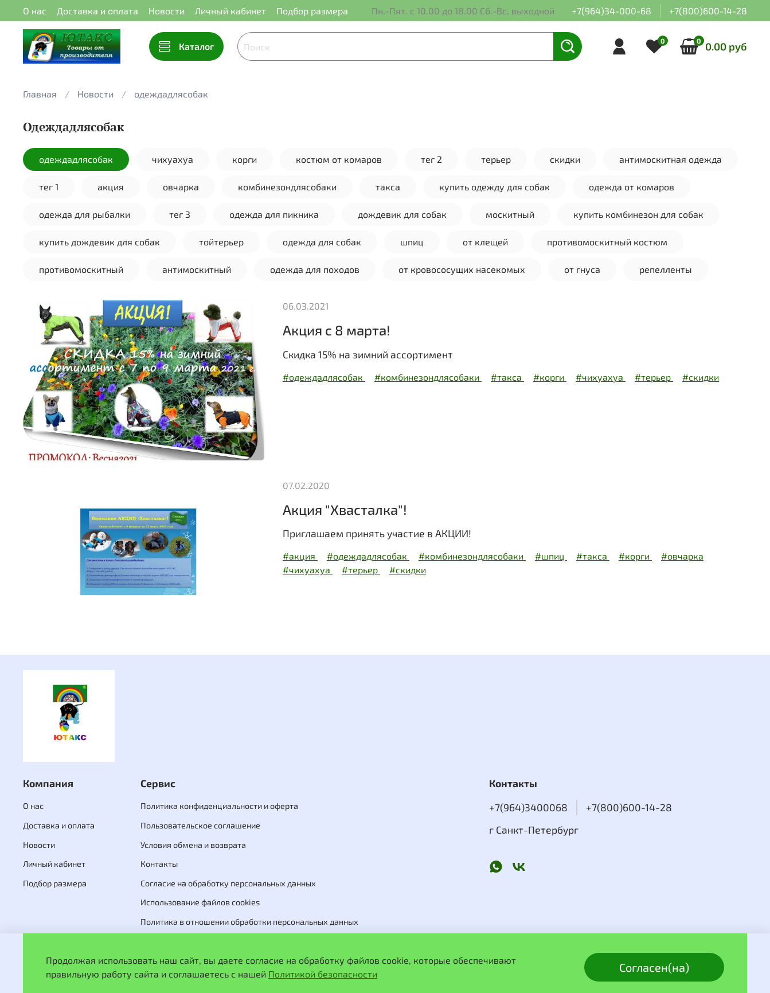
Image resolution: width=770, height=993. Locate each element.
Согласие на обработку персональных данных (228, 883)
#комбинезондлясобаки (428, 377)
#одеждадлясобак (324, 377)
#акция (300, 555)
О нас (34, 10)
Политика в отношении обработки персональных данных (249, 921)
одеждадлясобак (76, 159)
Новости (166, 10)
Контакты (159, 864)
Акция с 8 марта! (336, 330)
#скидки (700, 377)
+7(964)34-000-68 (611, 10)
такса (388, 186)
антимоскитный (196, 269)
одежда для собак (322, 241)
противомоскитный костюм (607, 241)
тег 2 (431, 159)
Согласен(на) (654, 967)
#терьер (654, 377)
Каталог (186, 46)
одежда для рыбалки (84, 214)
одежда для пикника (274, 214)
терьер (496, 159)
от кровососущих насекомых (461, 269)
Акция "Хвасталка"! (345, 509)
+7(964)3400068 (528, 807)
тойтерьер (221, 241)
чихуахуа (172, 159)
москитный (510, 214)
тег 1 (48, 186)
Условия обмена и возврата (193, 845)
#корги (549, 377)
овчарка (181, 186)
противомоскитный (81, 269)
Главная (40, 93)
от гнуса (582, 269)
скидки (565, 159)
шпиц (412, 241)
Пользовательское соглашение (200, 825)
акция (110, 186)
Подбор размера (312, 10)
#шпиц (551, 555)
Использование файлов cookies (200, 902)
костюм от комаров (339, 159)
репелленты (665, 269)
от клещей (485, 241)
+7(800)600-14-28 (708, 10)
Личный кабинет (230, 10)
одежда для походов (314, 269)
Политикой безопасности (322, 973)
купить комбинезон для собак (638, 214)
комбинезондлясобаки (287, 186)
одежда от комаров (631, 186)
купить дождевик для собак (99, 241)
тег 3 (179, 214)
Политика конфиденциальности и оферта (219, 806)
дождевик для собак (402, 214)
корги (244, 159)
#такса (507, 377)
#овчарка (682, 555)
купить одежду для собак (494, 186)
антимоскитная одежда (670, 159)
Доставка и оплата (97, 10)
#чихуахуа (601, 377)
